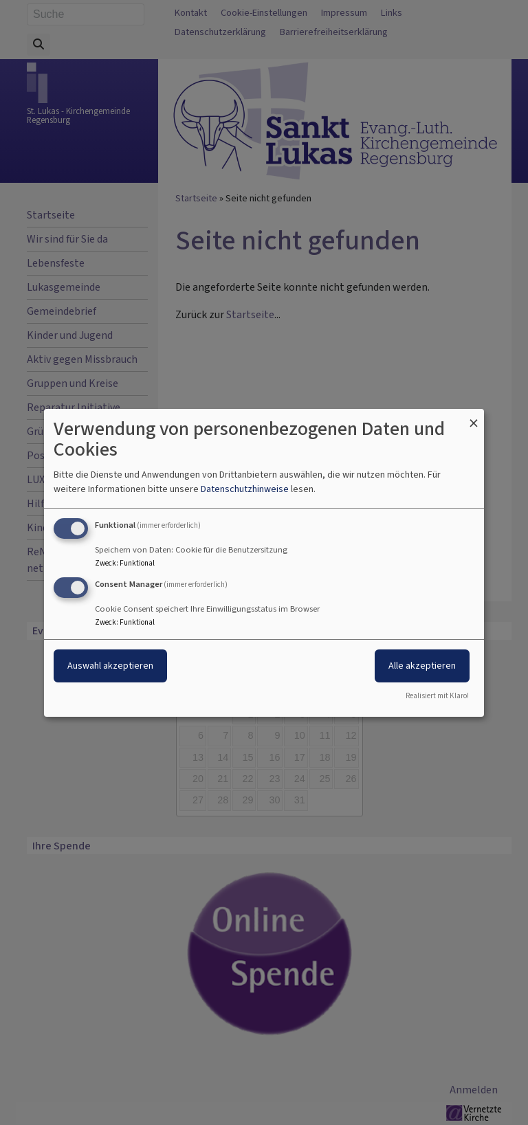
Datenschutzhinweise (245, 488)
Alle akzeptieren (422, 665)
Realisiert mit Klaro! (437, 696)
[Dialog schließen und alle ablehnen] (473, 416)
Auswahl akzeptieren (110, 665)
